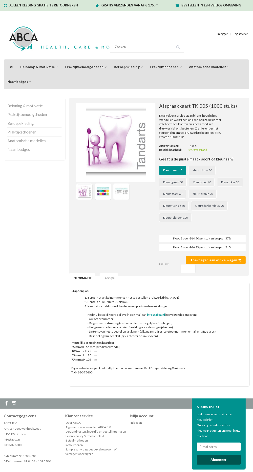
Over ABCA (73, 422)
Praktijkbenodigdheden (85, 67)
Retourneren (74, 445)
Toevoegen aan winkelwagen (215, 260)
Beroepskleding (128, 67)
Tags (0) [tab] (109, 278)
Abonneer (219, 459)
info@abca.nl (12, 439)
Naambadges (19, 82)
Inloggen (223, 33)
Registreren (241, 33)
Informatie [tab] (82, 278)
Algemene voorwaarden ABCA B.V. (88, 427)
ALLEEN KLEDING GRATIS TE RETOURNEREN (43, 5)
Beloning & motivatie (39, 67)
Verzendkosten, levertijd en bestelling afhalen (95, 431)
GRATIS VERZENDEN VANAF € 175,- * (129, 5)
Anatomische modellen (209, 67)
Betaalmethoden (76, 440)
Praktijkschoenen (166, 67)
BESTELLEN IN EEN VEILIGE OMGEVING (211, 5)
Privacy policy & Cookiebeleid (84, 436)
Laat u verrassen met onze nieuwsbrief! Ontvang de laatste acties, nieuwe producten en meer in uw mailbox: (218, 425)
